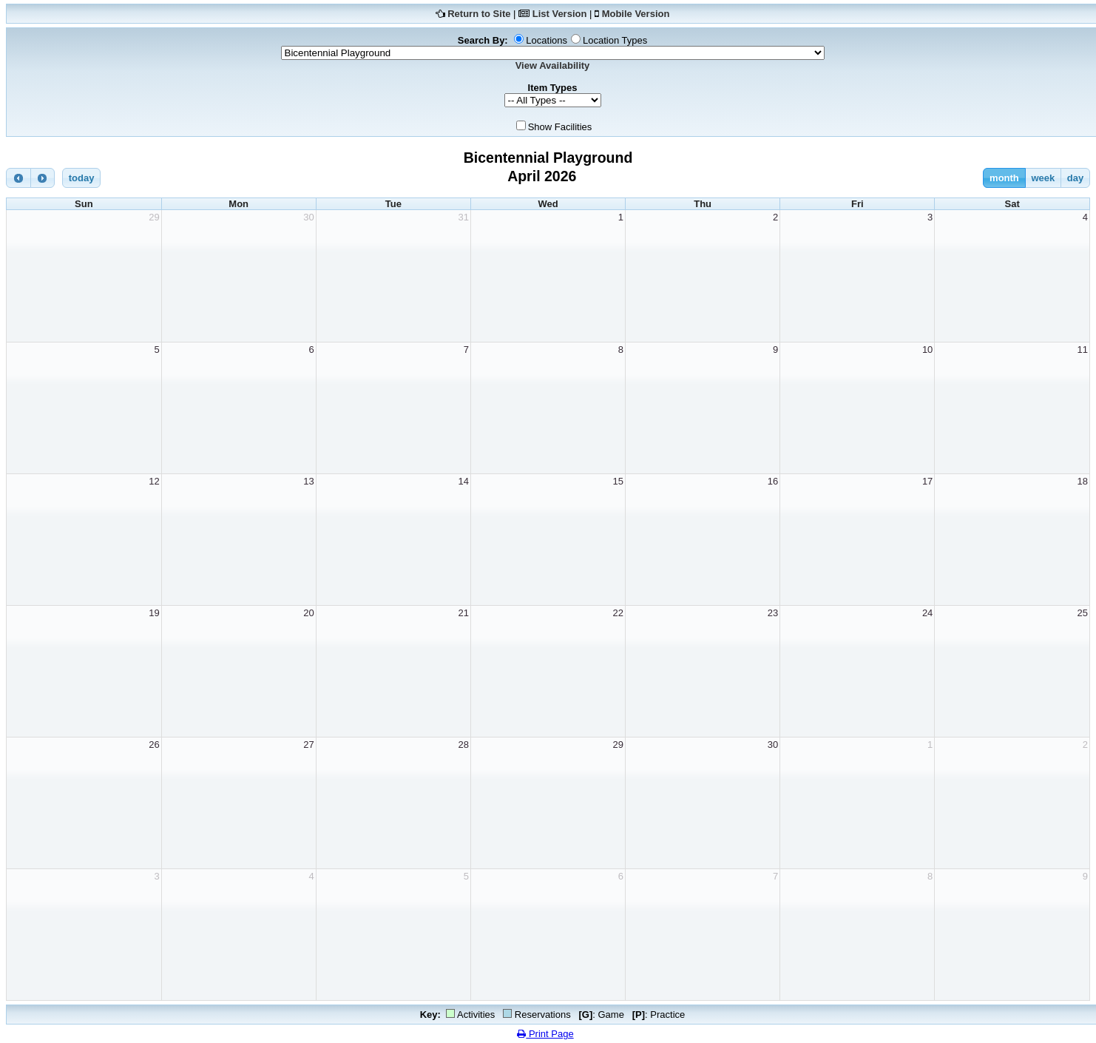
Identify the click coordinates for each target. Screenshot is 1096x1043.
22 (618, 612)
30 (308, 217)
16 (773, 481)
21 (463, 612)
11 (1083, 349)
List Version (559, 13)
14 (463, 481)
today (82, 177)
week (1043, 177)
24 (927, 612)
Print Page (545, 1033)
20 (308, 612)
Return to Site (478, 13)
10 (927, 349)
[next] (42, 178)
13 (308, 481)
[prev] (18, 178)
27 (308, 744)
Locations (546, 40)
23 (773, 612)
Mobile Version (636, 13)
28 (463, 744)
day (1075, 177)
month (1004, 177)
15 (618, 481)
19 (154, 612)
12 (154, 481)
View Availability (552, 65)
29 (154, 217)
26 (154, 744)
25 (1083, 612)
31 (463, 217)
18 (1083, 481)
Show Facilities (560, 126)
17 (927, 481)
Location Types (615, 40)
